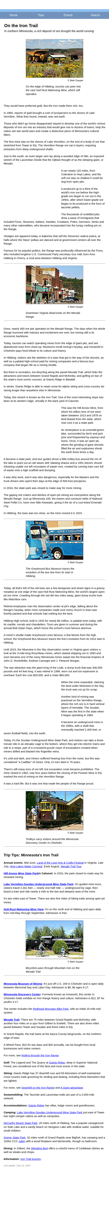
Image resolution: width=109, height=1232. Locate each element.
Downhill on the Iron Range (38, 1087)
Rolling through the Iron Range (40, 1055)
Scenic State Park (14, 1137)
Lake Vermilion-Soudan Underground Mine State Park (38, 884)
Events (68, 15)
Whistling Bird (39, 1148)
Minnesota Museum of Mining (23, 983)
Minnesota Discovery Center (22, 994)
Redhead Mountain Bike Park (50, 1008)
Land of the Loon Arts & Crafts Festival (60, 862)
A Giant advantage (71, 1087)
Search (95, 15)
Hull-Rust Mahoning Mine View (23, 909)
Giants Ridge (57, 1062)
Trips (41, 15)
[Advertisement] (31, 193)
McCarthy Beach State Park (20, 1123)
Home (14, 15)
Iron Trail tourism (30, 1158)
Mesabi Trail (11, 1019)
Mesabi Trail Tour (71, 866)
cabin (22, 1141)
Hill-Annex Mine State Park (21, 873)
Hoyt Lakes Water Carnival (26, 866)
